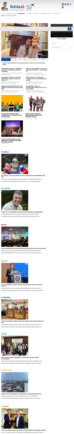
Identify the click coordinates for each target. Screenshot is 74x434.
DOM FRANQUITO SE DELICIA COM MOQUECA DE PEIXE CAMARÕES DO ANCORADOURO (65, 346)
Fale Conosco (55, 11)
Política (22, 406)
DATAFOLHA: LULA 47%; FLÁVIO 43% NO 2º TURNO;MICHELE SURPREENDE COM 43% (8, 137)
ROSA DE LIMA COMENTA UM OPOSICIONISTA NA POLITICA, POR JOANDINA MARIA (23, 61)
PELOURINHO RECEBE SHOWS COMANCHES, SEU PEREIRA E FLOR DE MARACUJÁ (7, 107)
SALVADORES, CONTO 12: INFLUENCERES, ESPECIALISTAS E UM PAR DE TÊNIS (36, 85)
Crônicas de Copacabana (63, 415)
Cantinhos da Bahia (65, 408)
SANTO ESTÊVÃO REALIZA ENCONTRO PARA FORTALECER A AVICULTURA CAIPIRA (40, 137)
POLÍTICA (30, 341)
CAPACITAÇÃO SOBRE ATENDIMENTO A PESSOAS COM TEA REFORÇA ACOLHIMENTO (40, 206)
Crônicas (47, 412)
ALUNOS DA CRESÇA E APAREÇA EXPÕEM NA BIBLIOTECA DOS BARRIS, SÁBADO (7, 317)
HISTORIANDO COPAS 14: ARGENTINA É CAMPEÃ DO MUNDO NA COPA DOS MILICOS (40, 288)
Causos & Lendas (64, 410)
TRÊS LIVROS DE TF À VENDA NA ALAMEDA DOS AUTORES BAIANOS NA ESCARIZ (36, 76)
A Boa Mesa (48, 410)
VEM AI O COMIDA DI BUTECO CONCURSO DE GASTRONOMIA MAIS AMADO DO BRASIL (23, 248)
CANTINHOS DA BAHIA (34, 369)
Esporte (34, 412)
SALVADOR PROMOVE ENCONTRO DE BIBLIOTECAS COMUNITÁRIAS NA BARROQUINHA (15, 346)
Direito (22, 412)
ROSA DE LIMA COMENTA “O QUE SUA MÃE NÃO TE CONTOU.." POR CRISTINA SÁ (36, 68)
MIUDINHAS (6, 341)
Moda (61, 418)
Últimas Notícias (11, 11)
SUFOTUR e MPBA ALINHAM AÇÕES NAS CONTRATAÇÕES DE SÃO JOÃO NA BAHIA (24, 242)
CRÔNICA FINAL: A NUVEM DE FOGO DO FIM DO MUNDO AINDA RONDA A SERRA (64, 373)
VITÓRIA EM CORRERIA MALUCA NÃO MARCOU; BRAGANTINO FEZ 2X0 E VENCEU (39, 360)
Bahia (21, 410)
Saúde (21, 416)
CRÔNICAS (6, 355)
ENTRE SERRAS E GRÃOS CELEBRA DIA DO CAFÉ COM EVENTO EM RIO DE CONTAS (41, 177)
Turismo (34, 408)
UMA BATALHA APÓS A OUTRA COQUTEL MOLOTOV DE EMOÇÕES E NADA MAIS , (65, 359)
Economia (23, 414)
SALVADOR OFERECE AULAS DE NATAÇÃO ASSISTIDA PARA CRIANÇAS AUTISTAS (24, 148)
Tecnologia (35, 406)
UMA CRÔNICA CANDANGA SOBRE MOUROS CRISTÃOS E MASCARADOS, (40, 387)
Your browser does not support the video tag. (62, 28)
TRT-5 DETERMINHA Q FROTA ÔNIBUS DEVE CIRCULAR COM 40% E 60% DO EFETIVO (24, 171)
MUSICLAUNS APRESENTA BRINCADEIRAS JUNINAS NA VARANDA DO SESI (24, 107)
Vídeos (61, 36)
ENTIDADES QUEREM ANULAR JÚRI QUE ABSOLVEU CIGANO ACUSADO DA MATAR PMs (24, 184)
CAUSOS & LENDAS (58, 369)
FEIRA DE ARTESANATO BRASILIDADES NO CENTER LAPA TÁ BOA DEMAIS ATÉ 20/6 (40, 171)
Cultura (34, 414)
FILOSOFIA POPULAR (9, 382)
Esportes (47, 414)
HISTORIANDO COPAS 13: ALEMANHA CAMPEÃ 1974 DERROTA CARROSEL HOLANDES (11, 68)
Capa (2, 11)
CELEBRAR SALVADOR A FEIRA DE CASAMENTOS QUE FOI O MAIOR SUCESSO (8, 248)
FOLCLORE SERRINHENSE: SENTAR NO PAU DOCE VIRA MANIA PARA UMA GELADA (41, 148)
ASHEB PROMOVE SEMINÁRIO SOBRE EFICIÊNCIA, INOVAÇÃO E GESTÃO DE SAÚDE (40, 220)
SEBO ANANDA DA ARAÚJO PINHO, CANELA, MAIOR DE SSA (39, 373)
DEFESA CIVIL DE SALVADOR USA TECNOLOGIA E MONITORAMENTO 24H (7, 242)
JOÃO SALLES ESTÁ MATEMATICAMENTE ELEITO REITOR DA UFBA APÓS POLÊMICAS (8, 143)
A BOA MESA (56, 341)
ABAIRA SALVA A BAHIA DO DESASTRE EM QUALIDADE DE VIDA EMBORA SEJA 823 (40, 142)
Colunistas (29, 11)
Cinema (47, 416)
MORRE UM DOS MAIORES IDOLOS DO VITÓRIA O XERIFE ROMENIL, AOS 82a (40, 282)
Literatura (63, 406)
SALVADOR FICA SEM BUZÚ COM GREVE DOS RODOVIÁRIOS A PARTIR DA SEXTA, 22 (24, 178)
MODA (55, 382)
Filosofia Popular (65, 412)
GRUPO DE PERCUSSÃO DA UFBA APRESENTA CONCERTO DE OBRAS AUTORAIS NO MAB (41, 107)
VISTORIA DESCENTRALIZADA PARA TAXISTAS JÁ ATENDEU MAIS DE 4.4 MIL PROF (8, 253)
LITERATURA (6, 369)
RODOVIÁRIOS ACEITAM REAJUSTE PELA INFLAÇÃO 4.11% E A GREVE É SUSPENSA (7, 149)
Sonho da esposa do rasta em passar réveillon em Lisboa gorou (14, 387)
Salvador (22, 408)
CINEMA (55, 355)
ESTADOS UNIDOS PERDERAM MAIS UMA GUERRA (13, 359)
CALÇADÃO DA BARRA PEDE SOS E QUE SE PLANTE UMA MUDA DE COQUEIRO (24, 142)
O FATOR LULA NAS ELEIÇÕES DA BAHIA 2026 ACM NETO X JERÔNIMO (39, 345)
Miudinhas (21, 11)
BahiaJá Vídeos (45, 11)
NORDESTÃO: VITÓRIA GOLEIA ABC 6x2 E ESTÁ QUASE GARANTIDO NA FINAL (40, 276)
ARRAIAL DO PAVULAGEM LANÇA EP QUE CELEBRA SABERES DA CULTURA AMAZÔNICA (24, 255)
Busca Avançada (56, 44)
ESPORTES (31, 355)
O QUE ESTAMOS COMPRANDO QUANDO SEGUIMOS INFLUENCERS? (64, 387)
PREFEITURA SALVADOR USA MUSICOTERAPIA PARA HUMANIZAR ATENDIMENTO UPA (41, 213)
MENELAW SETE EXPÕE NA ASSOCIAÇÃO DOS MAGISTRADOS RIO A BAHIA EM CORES (8, 324)
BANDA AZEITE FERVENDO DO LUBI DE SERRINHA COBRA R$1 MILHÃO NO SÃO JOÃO (12, 85)
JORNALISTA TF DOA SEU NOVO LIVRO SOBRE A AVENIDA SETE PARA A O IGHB (8, 311)
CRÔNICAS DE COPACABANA (36, 382)
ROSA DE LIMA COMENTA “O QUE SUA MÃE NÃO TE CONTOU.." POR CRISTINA (15, 373)
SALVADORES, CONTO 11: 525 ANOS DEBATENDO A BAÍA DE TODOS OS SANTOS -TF (11, 76)
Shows (34, 410)
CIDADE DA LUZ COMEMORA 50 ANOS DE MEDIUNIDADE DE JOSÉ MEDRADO (24, 137)
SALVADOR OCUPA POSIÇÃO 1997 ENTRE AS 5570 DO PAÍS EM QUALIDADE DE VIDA (41, 183)
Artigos (37, 11)
